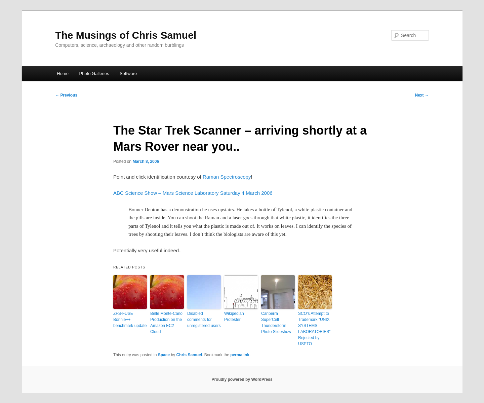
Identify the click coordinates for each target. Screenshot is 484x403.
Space (164, 355)
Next (422, 95)
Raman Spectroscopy (227, 177)
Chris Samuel (189, 355)
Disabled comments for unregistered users (203, 319)
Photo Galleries (94, 73)
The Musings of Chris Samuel (125, 35)
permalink (239, 355)
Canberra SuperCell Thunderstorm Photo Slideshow (276, 322)
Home (63, 73)
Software (128, 73)
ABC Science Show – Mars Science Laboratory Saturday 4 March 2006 (193, 193)
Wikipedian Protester (234, 316)
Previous (66, 95)
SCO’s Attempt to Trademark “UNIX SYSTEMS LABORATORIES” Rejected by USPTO (314, 328)
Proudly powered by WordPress (241, 379)
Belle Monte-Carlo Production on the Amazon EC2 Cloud (166, 322)
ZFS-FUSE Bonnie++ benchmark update (130, 319)
